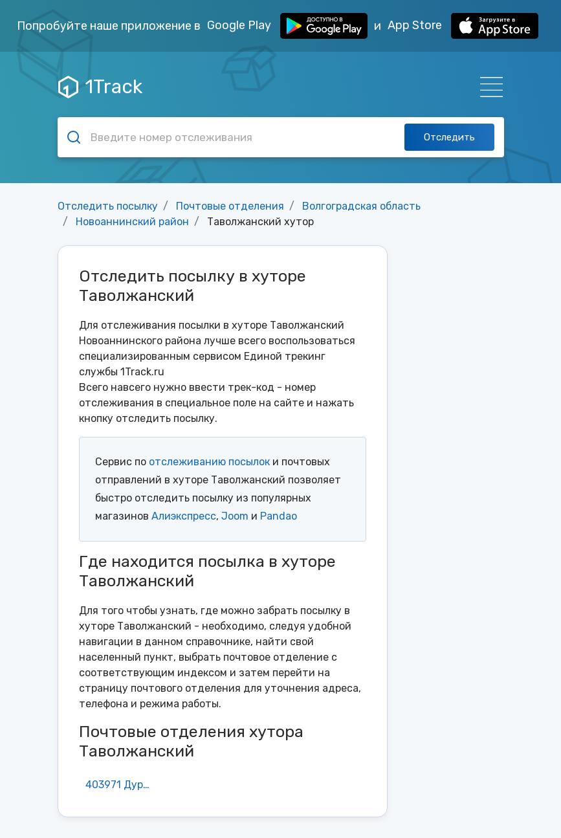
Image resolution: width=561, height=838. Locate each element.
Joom (234, 516)
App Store (463, 26)
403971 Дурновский (123, 784)
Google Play (287, 26)
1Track (100, 86)
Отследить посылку (108, 206)
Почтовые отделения (230, 206)
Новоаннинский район (132, 221)
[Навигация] (487, 87)
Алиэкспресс (183, 516)
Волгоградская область (361, 206)
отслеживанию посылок (209, 462)
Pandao (278, 516)
